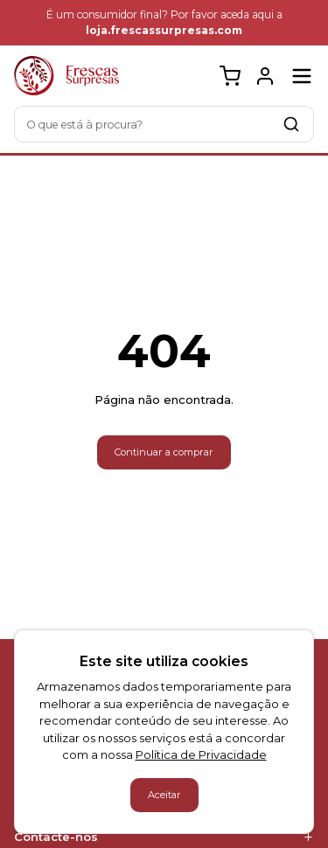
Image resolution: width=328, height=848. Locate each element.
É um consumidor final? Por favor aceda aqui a (164, 22)
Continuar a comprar (164, 452)
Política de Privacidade (201, 754)
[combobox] (164, 124)
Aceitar (164, 795)
